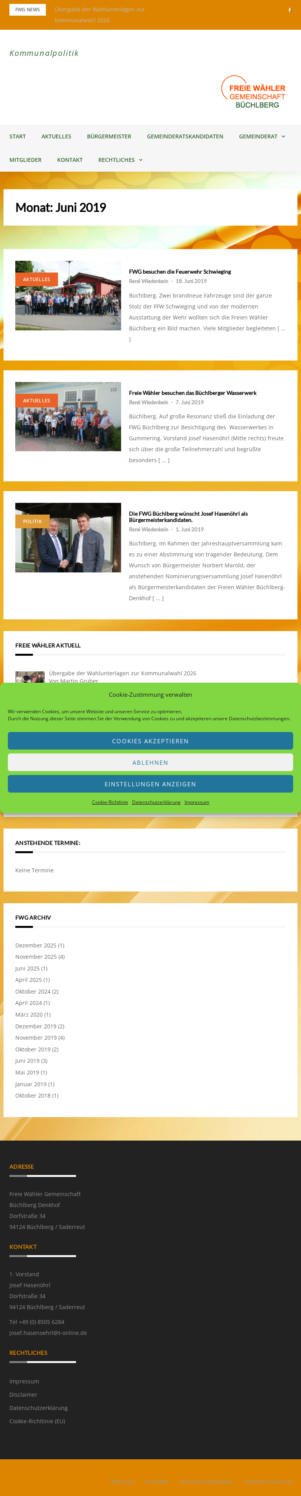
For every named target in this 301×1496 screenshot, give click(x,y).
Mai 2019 (27, 1072)
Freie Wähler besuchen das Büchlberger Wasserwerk (192, 393)
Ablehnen (150, 762)
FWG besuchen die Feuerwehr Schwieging (180, 271)
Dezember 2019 (35, 1026)
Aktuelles (56, 136)
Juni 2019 (27, 1060)
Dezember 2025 (35, 945)
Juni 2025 (27, 968)
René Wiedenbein (148, 281)
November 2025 (36, 956)
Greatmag (92, 1475)
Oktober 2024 (33, 991)
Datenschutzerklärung (156, 802)
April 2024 (28, 1002)
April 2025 (28, 979)
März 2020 (29, 1014)
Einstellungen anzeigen (150, 784)
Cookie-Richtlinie (110, 802)
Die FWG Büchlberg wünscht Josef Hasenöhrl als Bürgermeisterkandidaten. (188, 517)
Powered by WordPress (34, 1475)
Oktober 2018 (33, 1095)
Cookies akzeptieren (150, 741)
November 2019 (36, 1037)
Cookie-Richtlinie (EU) (37, 1421)
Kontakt (70, 159)
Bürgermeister (109, 136)
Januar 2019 (31, 1084)
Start (17, 136)
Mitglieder (25, 159)
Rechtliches (116, 159)
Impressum (197, 802)
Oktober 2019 (33, 1049)
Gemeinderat (258, 136)
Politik (32, 521)
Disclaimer (23, 1394)
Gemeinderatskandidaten (185, 136)
